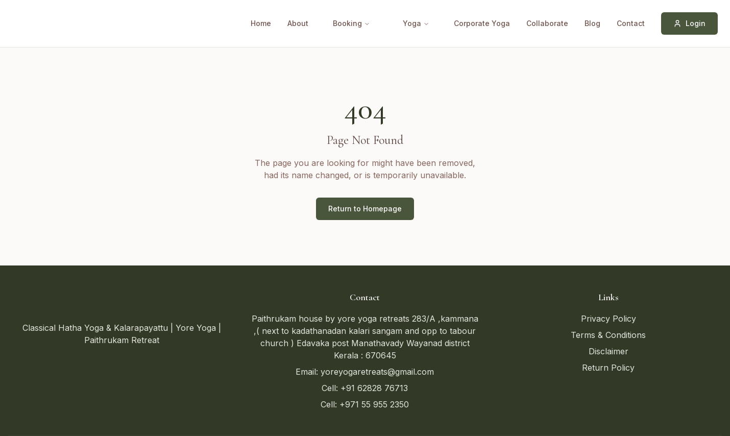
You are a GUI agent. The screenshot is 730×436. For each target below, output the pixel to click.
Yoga (416, 23)
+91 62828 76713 (374, 388)
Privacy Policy (608, 318)
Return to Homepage (365, 208)
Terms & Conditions (608, 335)
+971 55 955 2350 (374, 404)
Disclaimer (608, 351)
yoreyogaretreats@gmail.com (377, 372)
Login (689, 23)
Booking (351, 23)
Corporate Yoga (482, 23)
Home (261, 23)
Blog (592, 23)
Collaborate (547, 23)
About (297, 23)
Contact (631, 23)
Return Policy (608, 367)
